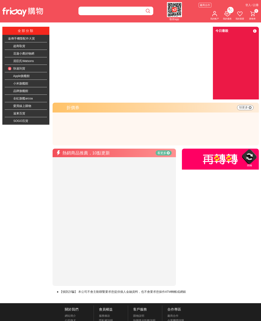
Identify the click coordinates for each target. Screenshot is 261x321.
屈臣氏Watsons (21, 61)
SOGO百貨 (18, 121)
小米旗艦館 (18, 84)
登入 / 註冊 (252, 5)
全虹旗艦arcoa (20, 99)
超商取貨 (16, 46)
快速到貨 (16, 69)
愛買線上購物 (19, 106)
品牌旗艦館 (18, 91)
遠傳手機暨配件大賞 (21, 38)
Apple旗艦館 (19, 76)
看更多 (163, 153)
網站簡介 (70, 315)
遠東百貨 (16, 113)
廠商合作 (205, 5)
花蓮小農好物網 (21, 54)
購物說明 (138, 315)
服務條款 (104, 315)
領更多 (245, 107)
